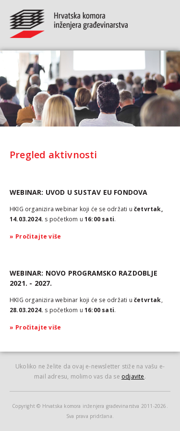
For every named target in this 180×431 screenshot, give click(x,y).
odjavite (132, 376)
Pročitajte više (35, 236)
